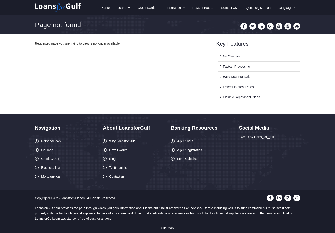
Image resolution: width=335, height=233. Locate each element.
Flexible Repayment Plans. (242, 97)
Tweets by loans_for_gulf (256, 137)
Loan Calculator (188, 159)
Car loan (47, 150)
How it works (118, 150)
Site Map (167, 228)
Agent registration (189, 150)
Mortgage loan (51, 176)
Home (105, 8)
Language (287, 8)
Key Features (232, 44)
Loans (123, 8)
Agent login (185, 141)
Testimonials (118, 167)
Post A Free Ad (203, 8)
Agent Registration (258, 8)
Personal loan (51, 141)
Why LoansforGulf (122, 141)
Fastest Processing (236, 66)
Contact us (116, 176)
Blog (112, 159)
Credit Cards (148, 8)
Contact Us (229, 8)
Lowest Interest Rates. (239, 87)
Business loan (51, 167)
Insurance (176, 8)
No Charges (231, 56)
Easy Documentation (237, 76)
